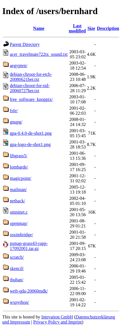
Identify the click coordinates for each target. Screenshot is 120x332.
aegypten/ (18, 65)
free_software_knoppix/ (31, 99)
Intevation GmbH (57, 317)
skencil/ (17, 268)
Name (38, 28)
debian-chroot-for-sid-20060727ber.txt (30, 88)
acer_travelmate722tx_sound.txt (39, 54)
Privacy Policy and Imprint (57, 322)
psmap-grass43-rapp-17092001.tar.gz (29, 246)
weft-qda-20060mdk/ (29, 291)
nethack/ (17, 200)
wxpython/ (19, 302)
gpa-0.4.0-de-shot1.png (31, 133)
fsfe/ (14, 110)
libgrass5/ (18, 155)
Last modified (77, 28)
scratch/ (17, 257)
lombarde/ (19, 167)
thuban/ (16, 279)
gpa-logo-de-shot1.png (30, 144)
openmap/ (19, 223)
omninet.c (19, 212)
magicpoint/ (20, 178)
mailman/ (18, 189)
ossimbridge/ (21, 234)
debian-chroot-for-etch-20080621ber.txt (31, 77)
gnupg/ (16, 121)
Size (91, 28)
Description (108, 28)
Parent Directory (25, 44)
